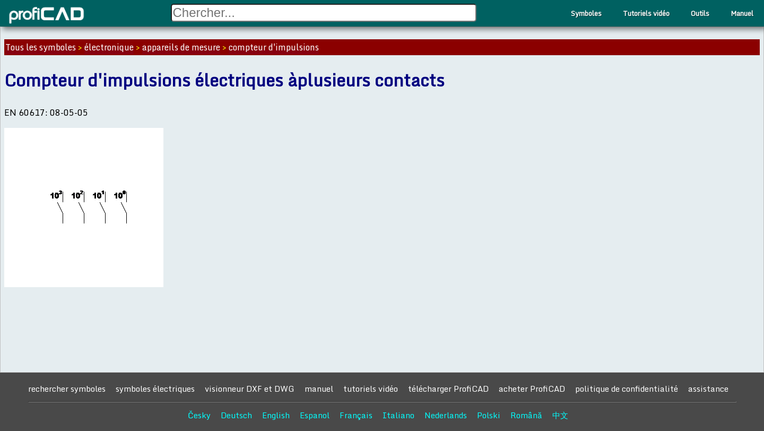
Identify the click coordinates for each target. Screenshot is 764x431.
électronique (109, 47)
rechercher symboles (67, 388)
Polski (488, 415)
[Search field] (323, 13)
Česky (199, 415)
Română (526, 415)
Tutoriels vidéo (646, 13)
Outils (700, 13)
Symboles (586, 13)
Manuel (742, 13)
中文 (560, 415)
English (276, 415)
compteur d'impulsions (274, 47)
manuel (319, 388)
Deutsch (236, 415)
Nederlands (445, 415)
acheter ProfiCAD (532, 388)
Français (356, 415)
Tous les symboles (40, 47)
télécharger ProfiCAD (448, 388)
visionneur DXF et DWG (249, 388)
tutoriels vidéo (370, 388)
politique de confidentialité (626, 388)
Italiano (398, 415)
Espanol (314, 415)
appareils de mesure (181, 47)
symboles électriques (155, 388)
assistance (708, 388)
